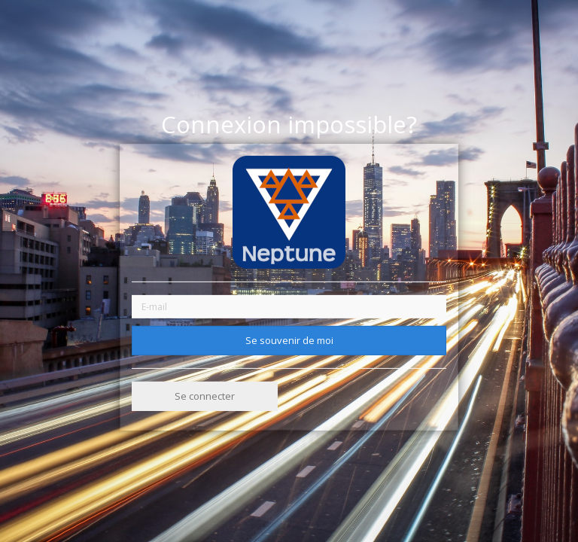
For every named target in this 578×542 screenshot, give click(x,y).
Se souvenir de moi (289, 339)
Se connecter (205, 396)
